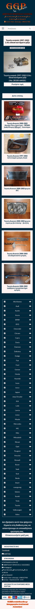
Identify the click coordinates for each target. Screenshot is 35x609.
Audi (17, 306)
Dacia (17, 342)
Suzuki (17, 496)
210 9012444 (9, 16)
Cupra (17, 338)
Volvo (17, 514)
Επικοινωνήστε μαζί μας (17, 535)
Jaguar (17, 392)
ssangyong (17, 487)
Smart (17, 483)
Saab (17, 469)
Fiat (17, 360)
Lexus (17, 415)
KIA (17, 401)
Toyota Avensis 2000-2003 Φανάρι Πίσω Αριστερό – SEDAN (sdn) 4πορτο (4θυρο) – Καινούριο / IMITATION (17, 126)
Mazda (17, 419)
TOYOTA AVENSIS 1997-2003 (17, 48)
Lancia (17, 410)
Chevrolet (17, 329)
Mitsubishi (17, 437)
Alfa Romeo (17, 302)
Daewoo (17, 347)
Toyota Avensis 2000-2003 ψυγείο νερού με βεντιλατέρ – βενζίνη (17, 222)
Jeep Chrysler (17, 397)
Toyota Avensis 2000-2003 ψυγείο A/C (17, 189)
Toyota (17, 505)
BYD (17, 324)
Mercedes (17, 424)
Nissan (17, 442)
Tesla (17, 501)
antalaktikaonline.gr (20, 602)
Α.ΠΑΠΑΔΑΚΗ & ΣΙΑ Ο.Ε (10, 562)
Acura (17, 315)
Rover (17, 465)
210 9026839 (20, 19)
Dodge (17, 356)
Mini (17, 433)
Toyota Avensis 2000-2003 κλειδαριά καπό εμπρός (17, 255)
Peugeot (17, 451)
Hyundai (17, 379)
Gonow (17, 369)
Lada (17, 406)
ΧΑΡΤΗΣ (6, 554)
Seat (17, 474)
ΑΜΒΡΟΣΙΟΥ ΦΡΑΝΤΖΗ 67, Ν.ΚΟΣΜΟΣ (17, 14)
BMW (17, 320)
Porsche (17, 456)
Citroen (17, 333)
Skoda (17, 478)
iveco (17, 388)
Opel (17, 446)
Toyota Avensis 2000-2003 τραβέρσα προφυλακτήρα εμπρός (17, 288)
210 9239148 (20, 16)
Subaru (17, 492)
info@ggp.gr (7, 567)
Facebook (5, 550)
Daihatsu (17, 351)
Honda (17, 374)
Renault (17, 460)
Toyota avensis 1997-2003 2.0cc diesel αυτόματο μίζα (17, 41)
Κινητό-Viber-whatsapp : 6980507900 (17, 22)
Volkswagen (17, 510)
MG (17, 428)
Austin (17, 311)
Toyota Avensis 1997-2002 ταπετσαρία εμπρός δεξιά (17, 157)
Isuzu (17, 383)
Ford (17, 365)
